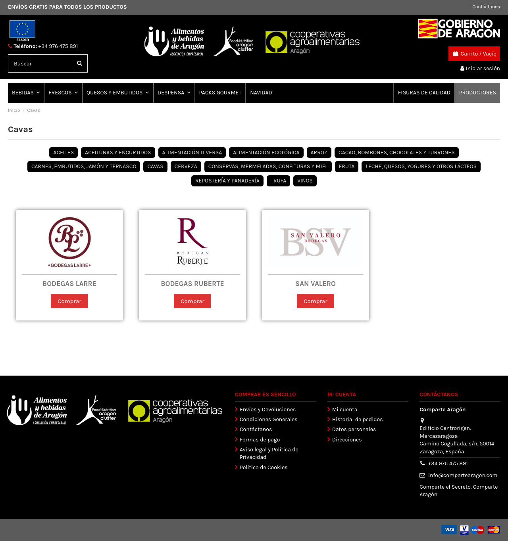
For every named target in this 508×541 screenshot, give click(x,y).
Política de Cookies (263, 467)
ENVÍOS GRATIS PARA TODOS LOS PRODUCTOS (67, 7)
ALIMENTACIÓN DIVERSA (192, 152)
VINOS (305, 180)
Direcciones (347, 439)
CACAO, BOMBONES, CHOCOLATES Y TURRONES (397, 152)
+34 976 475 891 (58, 46)
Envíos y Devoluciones (268, 409)
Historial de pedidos (357, 419)
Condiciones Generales (269, 419)
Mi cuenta (345, 409)
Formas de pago (260, 439)
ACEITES (63, 152)
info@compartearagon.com (463, 475)
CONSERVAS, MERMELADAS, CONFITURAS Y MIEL (268, 166)
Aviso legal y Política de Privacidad (269, 453)
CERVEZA (186, 166)
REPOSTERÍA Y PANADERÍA (227, 180)
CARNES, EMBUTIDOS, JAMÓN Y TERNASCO (84, 166)
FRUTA (347, 166)
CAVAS (155, 166)
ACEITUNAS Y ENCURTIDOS (118, 152)
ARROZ (319, 152)
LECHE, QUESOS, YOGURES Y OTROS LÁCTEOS (421, 166)
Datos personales (354, 429)
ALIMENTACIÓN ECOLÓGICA (266, 152)
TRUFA (278, 180)
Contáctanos (486, 7)
